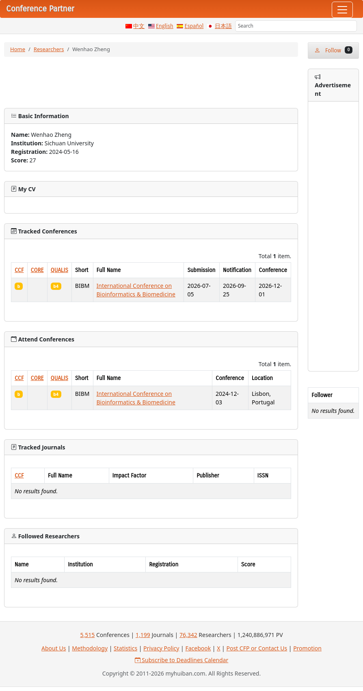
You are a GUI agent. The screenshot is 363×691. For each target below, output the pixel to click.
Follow (333, 50)
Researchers (49, 49)
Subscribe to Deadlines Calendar (182, 660)
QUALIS (59, 270)
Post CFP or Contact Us (256, 648)
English (164, 26)
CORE (37, 270)
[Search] (296, 26)
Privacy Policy (161, 648)
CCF (19, 270)
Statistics (125, 648)
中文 (139, 26)
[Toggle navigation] (342, 10)
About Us (53, 648)
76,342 (188, 635)
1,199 (143, 635)
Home (17, 49)
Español (193, 26)
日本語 (223, 26)
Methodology (90, 648)
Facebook (198, 648)
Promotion (307, 648)
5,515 (87, 635)
